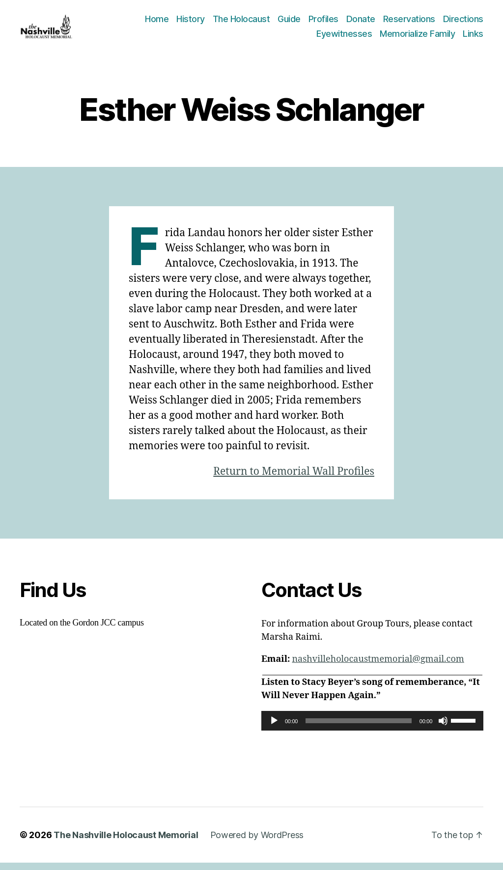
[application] (372, 727)
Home (156, 22)
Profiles (323, 22)
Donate (360, 22)
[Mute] (443, 728)
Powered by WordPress (257, 842)
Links (473, 37)
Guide (289, 22)
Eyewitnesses (344, 37)
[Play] (274, 728)
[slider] (359, 727)
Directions (463, 22)
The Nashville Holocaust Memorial (126, 842)
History (190, 22)
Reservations (409, 22)
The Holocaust (241, 22)
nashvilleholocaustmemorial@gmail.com (378, 666)
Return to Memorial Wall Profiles (293, 478)
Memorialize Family (417, 37)
